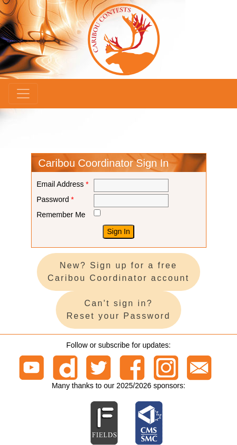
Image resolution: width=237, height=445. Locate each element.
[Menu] (23, 93)
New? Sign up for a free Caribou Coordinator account (118, 271)
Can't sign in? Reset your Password (118, 309)
